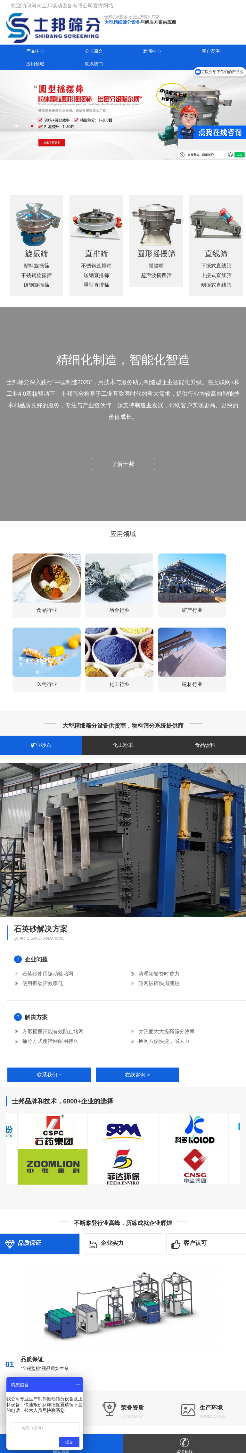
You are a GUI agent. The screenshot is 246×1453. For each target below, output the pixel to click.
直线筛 (216, 246)
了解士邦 (123, 457)
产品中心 (35, 51)
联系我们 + (49, 1074)
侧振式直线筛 (216, 278)
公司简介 (94, 51)
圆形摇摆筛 (156, 260)
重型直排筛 (96, 278)
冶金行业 (119, 610)
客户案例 (211, 51)
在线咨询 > (137, 1074)
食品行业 (47, 610)
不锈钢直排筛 (96, 259)
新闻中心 (152, 51)
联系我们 (94, 63)
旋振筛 (36, 260)
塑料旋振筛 (36, 272)
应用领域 (35, 63)
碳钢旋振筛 (36, 292)
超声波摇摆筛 (156, 282)
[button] (17, 126)
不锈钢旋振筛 (36, 282)
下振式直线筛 (216, 259)
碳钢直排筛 (96, 268)
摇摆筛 (156, 272)
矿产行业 (192, 610)
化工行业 (119, 684)
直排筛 (96, 246)
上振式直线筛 (216, 268)
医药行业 (47, 684)
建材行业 (192, 684)
